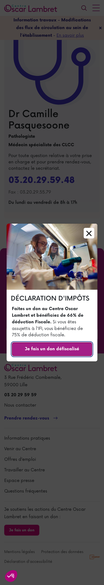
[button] (11, 576)
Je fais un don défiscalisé (52, 349)
